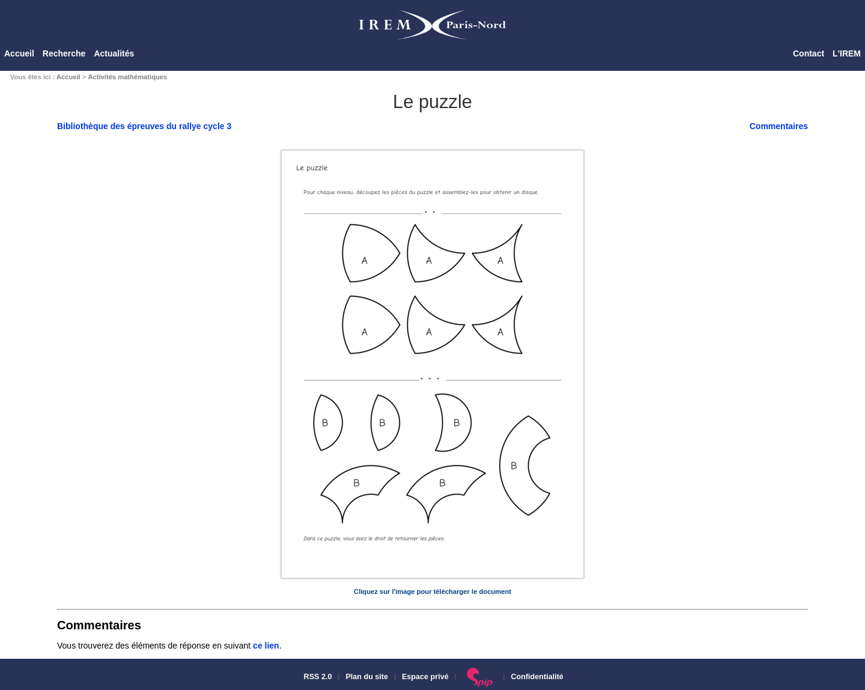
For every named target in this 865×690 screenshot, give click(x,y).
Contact (808, 53)
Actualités (114, 53)
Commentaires (779, 126)
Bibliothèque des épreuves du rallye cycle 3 (144, 126)
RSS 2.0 (317, 677)
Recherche (64, 53)
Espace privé (425, 677)
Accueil (19, 53)
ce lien (266, 645)
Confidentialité (537, 677)
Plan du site (366, 677)
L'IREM (847, 53)
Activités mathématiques (127, 76)
